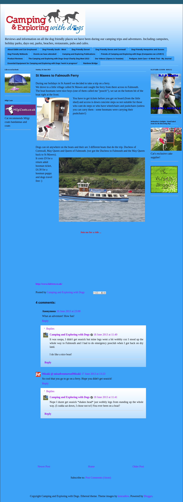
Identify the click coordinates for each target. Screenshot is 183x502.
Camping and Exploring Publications (78, 54)
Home (91, 466)
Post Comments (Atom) (98, 477)
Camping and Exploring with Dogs (70, 334)
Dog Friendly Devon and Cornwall (111, 49)
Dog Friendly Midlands (18, 54)
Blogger (148, 496)
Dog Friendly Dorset (81, 49)
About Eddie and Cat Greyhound (22, 49)
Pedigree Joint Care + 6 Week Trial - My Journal (150, 59)
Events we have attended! (45, 54)
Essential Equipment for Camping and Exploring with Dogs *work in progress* (43, 63)
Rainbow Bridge (90, 63)
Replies (50, 328)
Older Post (138, 466)
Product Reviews (15, 59)
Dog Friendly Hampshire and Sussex (147, 49)
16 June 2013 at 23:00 (68, 311)
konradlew (123, 496)
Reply (45, 320)
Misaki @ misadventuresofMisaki (61, 373)
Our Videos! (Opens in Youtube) (109, 59)
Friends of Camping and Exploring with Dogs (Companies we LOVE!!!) (132, 54)
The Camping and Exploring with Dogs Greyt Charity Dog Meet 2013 (59, 59)
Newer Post (44, 466)
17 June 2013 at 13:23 (93, 373)
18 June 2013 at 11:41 (105, 397)
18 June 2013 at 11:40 (105, 334)
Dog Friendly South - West (54, 49)
